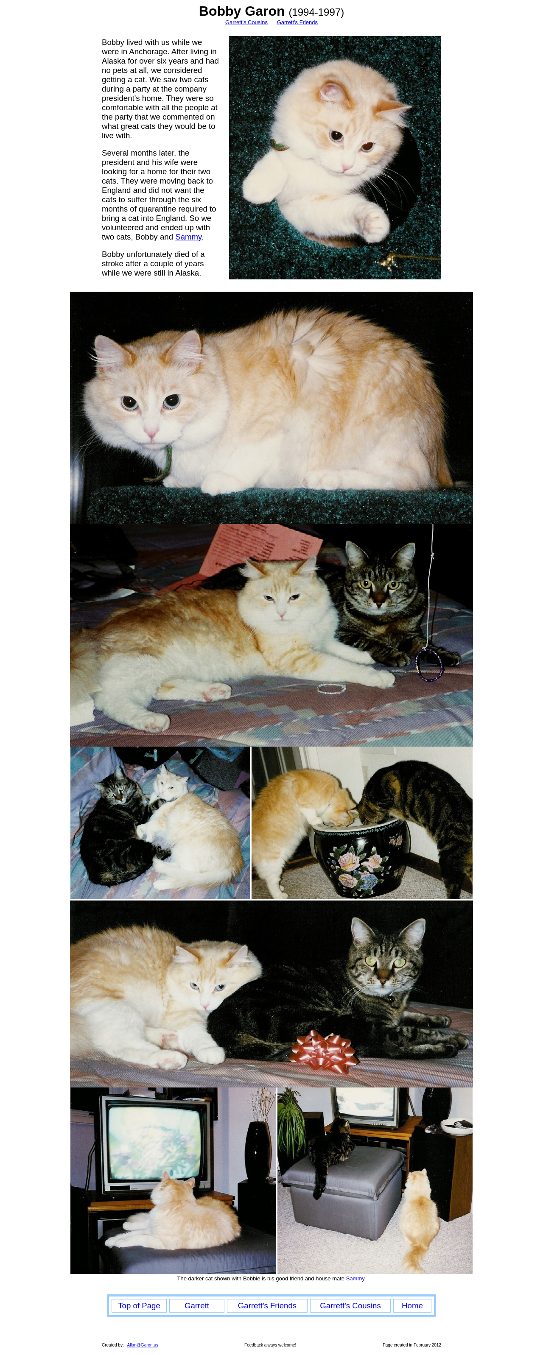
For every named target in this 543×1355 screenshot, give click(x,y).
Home (412, 1305)
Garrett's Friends (297, 22)
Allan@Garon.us (142, 1345)
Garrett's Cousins (246, 22)
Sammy (188, 236)
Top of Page (139, 1305)
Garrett (197, 1305)
